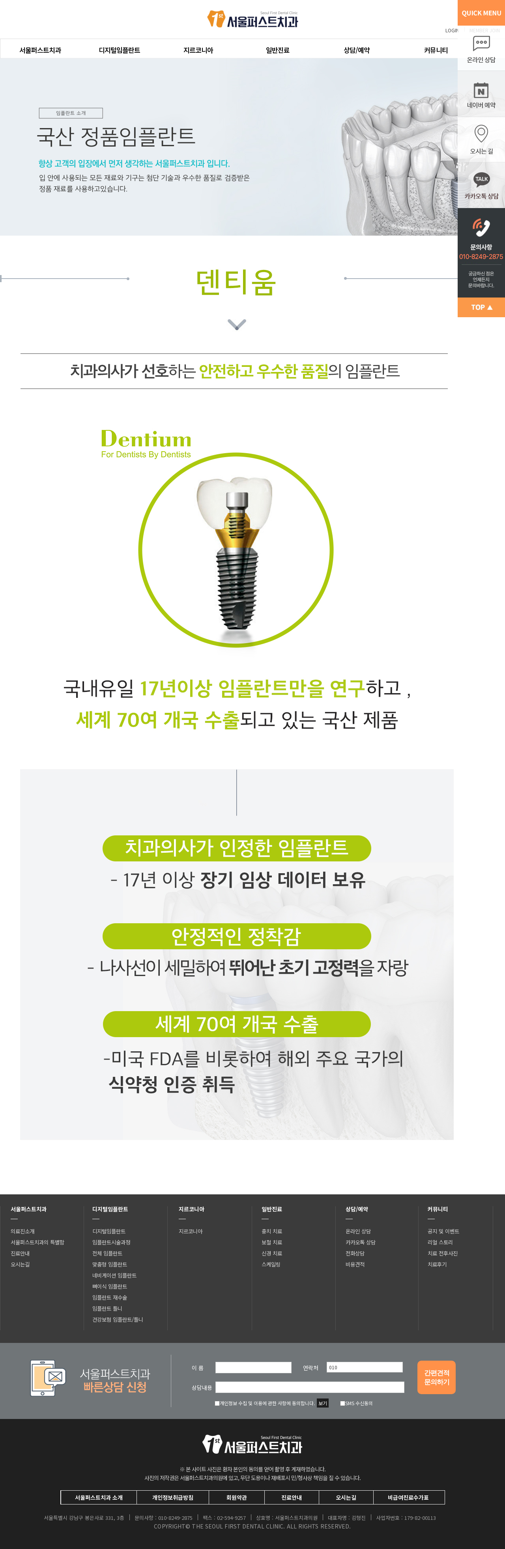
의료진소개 (22, 1231)
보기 (322, 1403)
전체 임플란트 (107, 1253)
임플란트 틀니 (107, 1308)
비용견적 (355, 1264)
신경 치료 (272, 1253)
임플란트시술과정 (111, 1242)
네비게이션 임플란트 (114, 1275)
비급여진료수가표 (408, 1497)
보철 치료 (272, 1242)
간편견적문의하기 (436, 1377)
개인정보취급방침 (172, 1497)
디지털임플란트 (119, 50)
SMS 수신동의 (356, 1403)
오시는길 (20, 1264)
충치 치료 (272, 1231)
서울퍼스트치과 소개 (99, 1497)
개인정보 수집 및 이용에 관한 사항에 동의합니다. (265, 1403)
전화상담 (355, 1253)
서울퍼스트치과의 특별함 (37, 1242)
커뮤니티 (436, 50)
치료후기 (437, 1264)
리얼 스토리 (440, 1242)
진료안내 (20, 1253)
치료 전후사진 (443, 1253)
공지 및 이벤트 (443, 1231)
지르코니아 (198, 50)
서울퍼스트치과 (40, 50)
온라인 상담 (358, 1231)
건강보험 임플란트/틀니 (117, 1319)
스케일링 (271, 1264)
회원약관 (236, 1497)
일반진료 (278, 50)
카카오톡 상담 (361, 1242)
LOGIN (452, 30)
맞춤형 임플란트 (109, 1264)
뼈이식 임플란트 (109, 1286)
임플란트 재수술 (109, 1297)
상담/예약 (357, 50)
